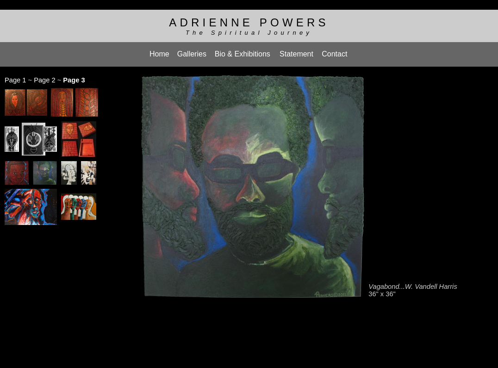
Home (159, 51)
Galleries (191, 51)
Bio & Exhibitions (242, 51)
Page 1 (15, 75)
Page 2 (44, 75)
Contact (334, 51)
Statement (296, 51)
